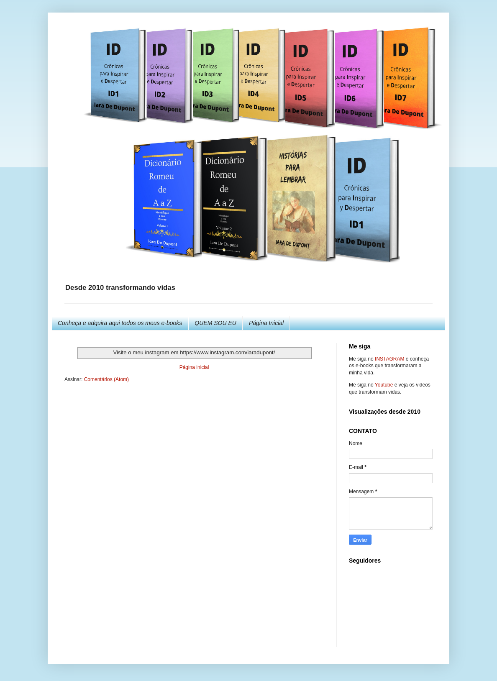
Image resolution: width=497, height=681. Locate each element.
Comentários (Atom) (106, 379)
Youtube (384, 385)
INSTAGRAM (389, 359)
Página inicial (194, 367)
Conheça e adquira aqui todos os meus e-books (120, 323)
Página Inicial (266, 323)
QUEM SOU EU (215, 323)
